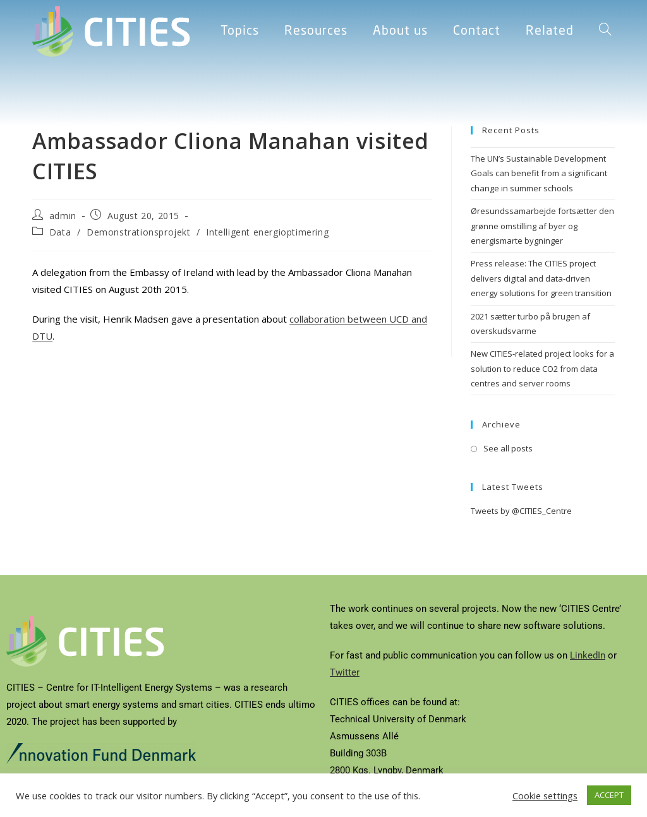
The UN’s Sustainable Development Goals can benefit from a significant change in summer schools (539, 173)
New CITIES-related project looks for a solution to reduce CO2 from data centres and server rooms (542, 368)
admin (62, 216)
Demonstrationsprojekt (139, 232)
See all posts (508, 448)
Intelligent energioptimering (267, 232)
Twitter (345, 672)
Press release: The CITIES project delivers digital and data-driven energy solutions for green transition (541, 278)
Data (60, 232)
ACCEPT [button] (609, 795)
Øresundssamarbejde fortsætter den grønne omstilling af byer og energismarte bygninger (542, 225)
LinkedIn (587, 655)
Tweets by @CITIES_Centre (521, 510)
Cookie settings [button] (544, 795)
